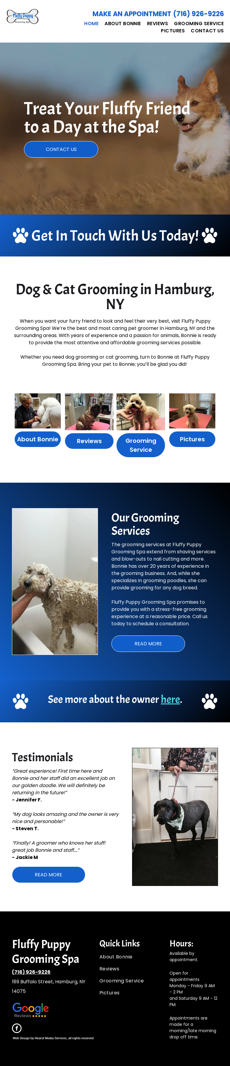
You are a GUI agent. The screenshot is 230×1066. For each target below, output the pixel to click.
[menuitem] (88, 23)
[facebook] (17, 1029)
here (170, 699)
